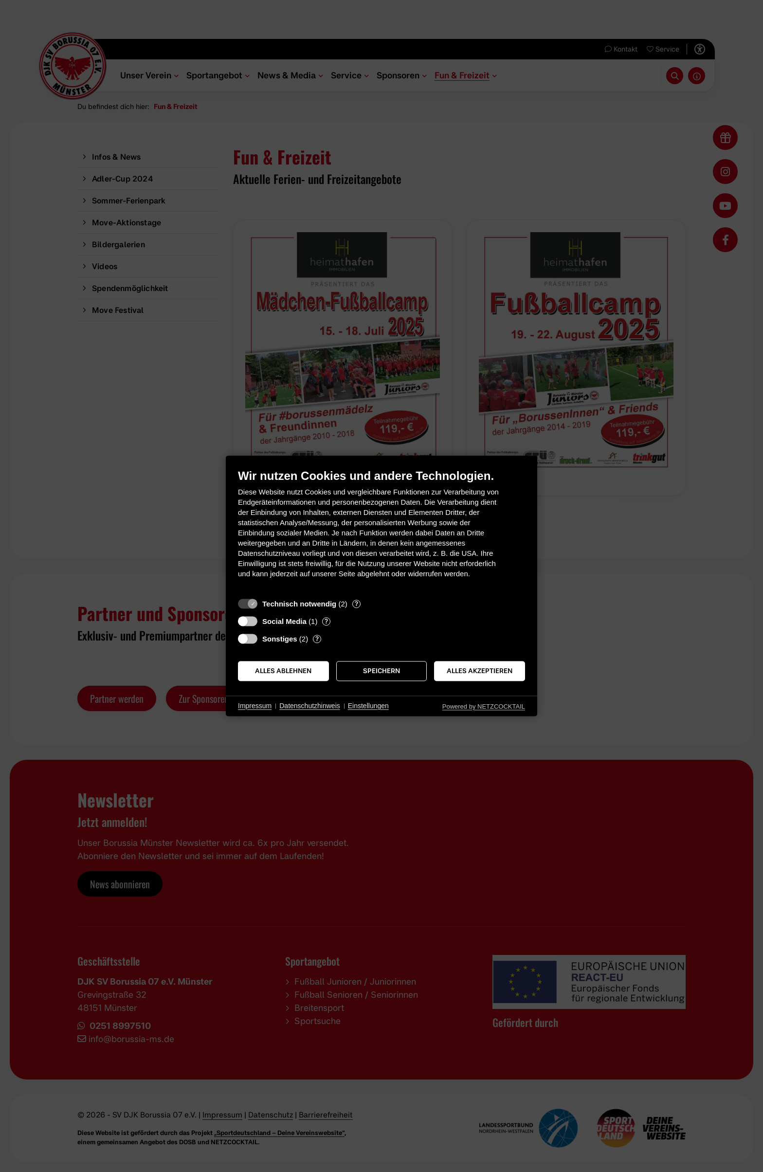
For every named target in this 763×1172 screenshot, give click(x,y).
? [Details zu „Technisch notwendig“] (356, 603)
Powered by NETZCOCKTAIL (483, 706)
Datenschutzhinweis (309, 706)
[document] (381, 530)
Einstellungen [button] (368, 706)
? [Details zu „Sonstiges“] (317, 638)
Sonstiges (279, 639)
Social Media (284, 621)
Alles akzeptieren (479, 671)
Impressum (255, 706)
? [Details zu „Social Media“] (326, 621)
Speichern (381, 671)
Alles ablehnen (283, 671)
